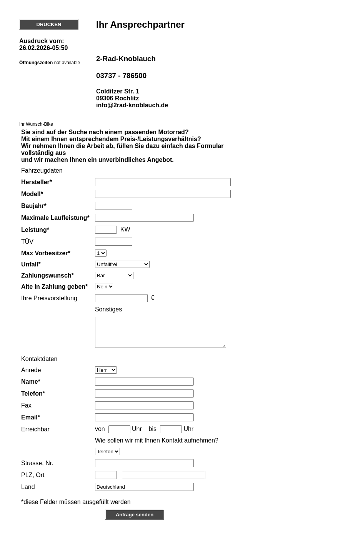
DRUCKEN (49, 24)
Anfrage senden (134, 533)
